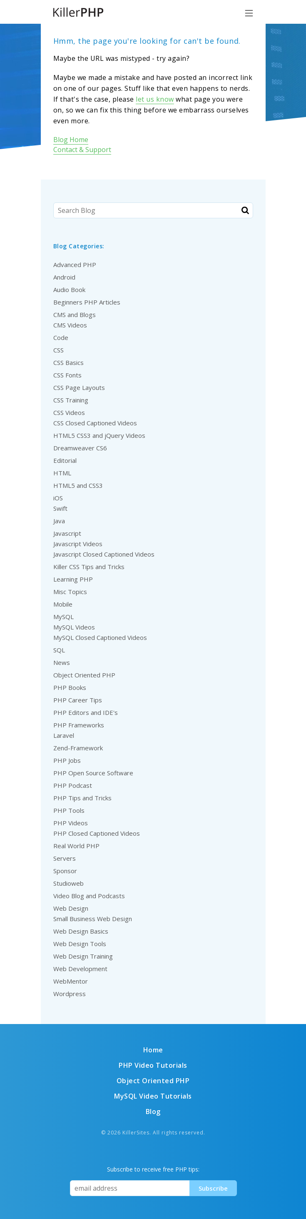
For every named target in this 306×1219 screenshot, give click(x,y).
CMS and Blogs (74, 314)
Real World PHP (76, 846)
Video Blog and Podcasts (89, 896)
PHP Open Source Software (93, 773)
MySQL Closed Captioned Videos (100, 637)
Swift (60, 508)
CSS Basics (68, 362)
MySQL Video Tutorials (153, 1096)
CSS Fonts (67, 375)
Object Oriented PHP (84, 675)
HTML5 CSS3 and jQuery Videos (99, 435)
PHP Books (69, 687)
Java (59, 521)
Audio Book (69, 289)
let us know (155, 99)
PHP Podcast (72, 785)
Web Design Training (83, 956)
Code (60, 337)
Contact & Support (82, 149)
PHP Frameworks (78, 725)
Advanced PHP (74, 264)
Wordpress (69, 993)
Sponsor (65, 871)
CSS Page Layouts (79, 387)
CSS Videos (69, 412)
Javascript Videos (77, 544)
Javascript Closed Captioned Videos (103, 554)
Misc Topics (70, 591)
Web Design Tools (79, 943)
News (61, 662)
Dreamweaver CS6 (80, 448)
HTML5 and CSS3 (78, 485)
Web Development (80, 968)
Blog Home (70, 139)
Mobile (62, 604)
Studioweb (68, 883)
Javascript (67, 533)
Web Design (70, 908)
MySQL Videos (74, 627)
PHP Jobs (67, 760)
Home (153, 1049)
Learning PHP (73, 579)
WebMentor (70, 981)
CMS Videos (70, 325)
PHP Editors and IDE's (85, 712)
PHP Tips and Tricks (82, 798)
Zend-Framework (78, 748)
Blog (153, 1111)
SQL (59, 650)
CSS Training (70, 400)
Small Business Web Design (92, 918)
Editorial (65, 460)
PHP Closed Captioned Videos (96, 833)
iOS (58, 498)
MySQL (63, 616)
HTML (62, 473)
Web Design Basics (80, 931)
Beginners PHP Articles (86, 302)
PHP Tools (69, 810)
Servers (64, 858)
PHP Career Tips (77, 700)
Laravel (63, 735)
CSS (58, 350)
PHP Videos (70, 823)
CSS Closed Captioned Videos (95, 423)
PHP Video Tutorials (153, 1065)
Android (64, 277)
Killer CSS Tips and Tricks (88, 566)
